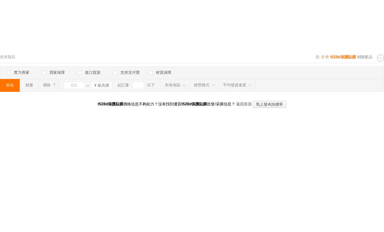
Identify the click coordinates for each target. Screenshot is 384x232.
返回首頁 (244, 104)
